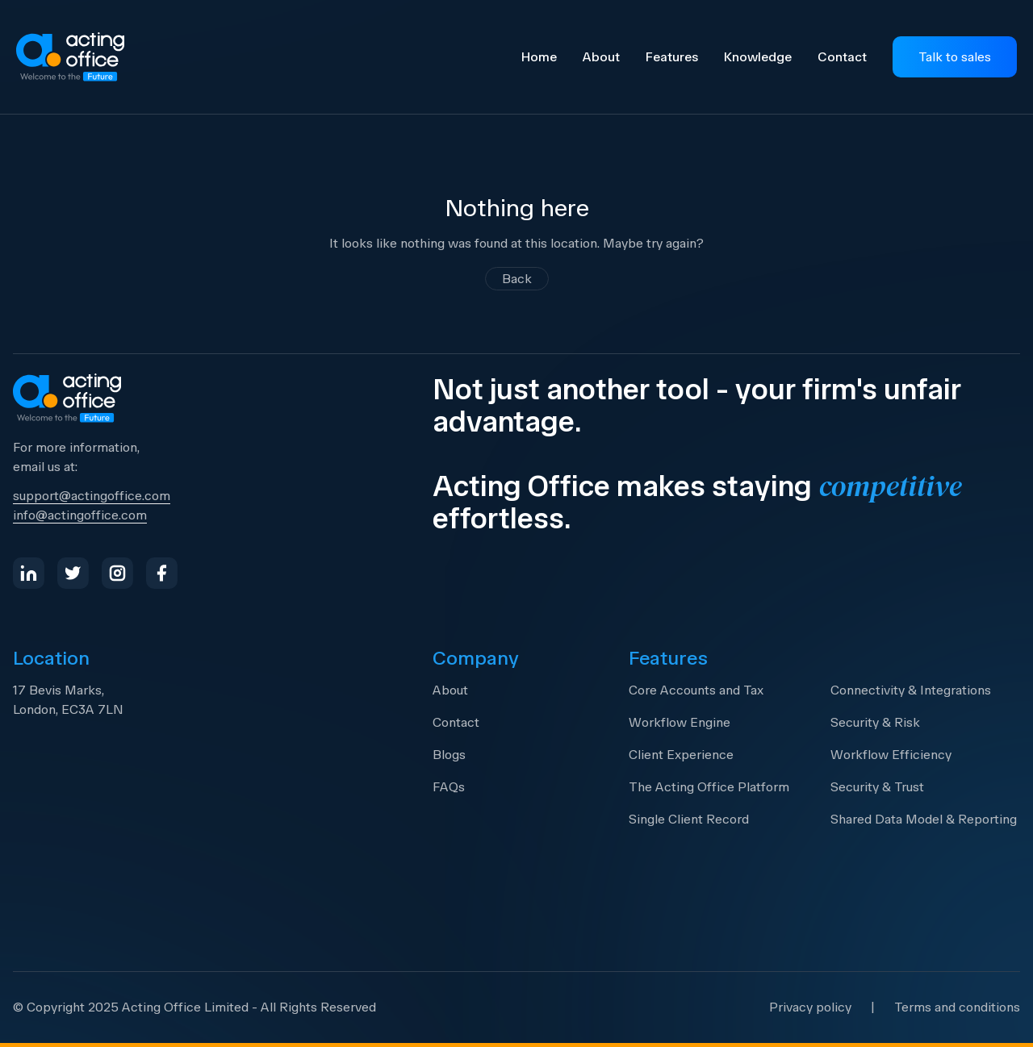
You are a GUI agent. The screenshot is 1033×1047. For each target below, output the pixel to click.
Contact (842, 57)
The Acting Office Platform (709, 787)
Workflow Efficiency (890, 754)
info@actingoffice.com (80, 515)
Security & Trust (877, 787)
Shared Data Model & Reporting (923, 819)
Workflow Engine (679, 722)
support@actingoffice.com (91, 495)
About (601, 57)
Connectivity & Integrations (910, 690)
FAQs (449, 787)
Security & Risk (875, 722)
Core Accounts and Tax (696, 690)
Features (672, 57)
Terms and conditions (957, 1007)
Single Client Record (689, 819)
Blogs (449, 754)
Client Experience (681, 754)
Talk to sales (954, 57)
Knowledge (758, 57)
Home (539, 57)
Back (517, 278)
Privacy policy (810, 1007)
